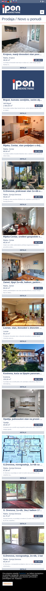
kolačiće (23, 573)
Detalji (23, 68)
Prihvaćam (8, 584)
